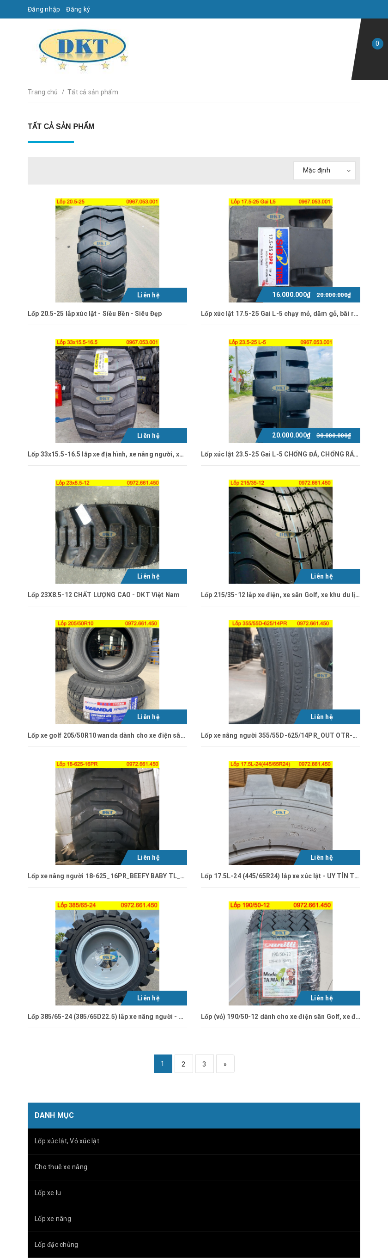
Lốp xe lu (48, 1192)
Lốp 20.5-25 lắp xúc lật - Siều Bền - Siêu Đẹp (95, 313)
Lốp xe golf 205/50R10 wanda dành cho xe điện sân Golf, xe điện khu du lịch (143, 735)
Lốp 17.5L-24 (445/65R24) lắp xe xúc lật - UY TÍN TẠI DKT (288, 876)
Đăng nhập (44, 9)
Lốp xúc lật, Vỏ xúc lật (67, 1141)
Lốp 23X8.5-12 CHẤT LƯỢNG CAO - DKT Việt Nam (104, 594)
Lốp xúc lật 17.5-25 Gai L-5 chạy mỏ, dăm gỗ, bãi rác (281, 313)
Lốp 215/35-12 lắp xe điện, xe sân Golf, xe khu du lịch (282, 594)
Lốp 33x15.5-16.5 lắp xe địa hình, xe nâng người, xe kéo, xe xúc (123, 454)
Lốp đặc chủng (56, 1244)
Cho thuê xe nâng (61, 1167)
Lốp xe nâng (53, 1218)
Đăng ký (78, 9)
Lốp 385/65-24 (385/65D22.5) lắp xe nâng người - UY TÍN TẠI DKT (127, 1016)
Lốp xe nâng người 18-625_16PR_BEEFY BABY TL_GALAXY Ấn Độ (126, 876)
